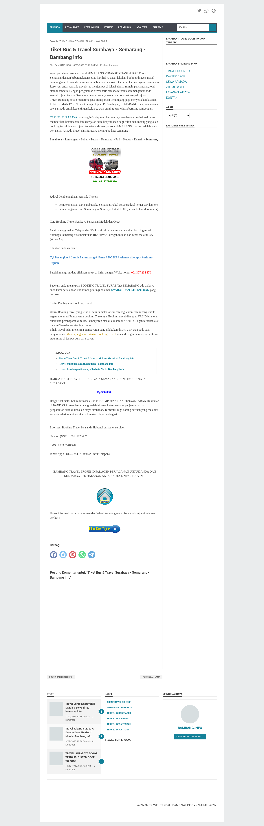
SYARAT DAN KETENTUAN (130, 290)
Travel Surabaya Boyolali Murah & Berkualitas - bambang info (80, 707)
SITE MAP (158, 27)
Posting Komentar (109, 65)
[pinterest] (72, 554)
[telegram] (91, 554)
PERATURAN (124, 27)
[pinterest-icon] (214, 11)
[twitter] (63, 554)
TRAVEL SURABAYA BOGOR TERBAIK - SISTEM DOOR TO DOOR (81, 757)
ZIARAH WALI (175, 87)
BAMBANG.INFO (190, 728)
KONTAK (108, 27)
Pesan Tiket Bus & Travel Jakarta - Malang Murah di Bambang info (96, 358)
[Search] (193, 27)
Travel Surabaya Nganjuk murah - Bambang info (86, 363)
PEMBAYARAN (91, 27)
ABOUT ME (141, 27)
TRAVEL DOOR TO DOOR (182, 71)
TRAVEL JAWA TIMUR (118, 729)
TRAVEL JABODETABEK (119, 713)
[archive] (178, 115)
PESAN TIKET (72, 27)
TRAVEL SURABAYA (63, 117)
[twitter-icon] (199, 11)
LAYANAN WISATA (178, 92)
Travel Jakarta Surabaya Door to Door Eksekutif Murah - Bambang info (79, 732)
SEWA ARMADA (176, 81)
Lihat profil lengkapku (189, 736)
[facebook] (53, 554)
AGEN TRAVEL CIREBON (119, 702)
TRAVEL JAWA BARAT (118, 718)
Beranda (55, 27)
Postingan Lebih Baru (60, 677)
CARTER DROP (175, 76)
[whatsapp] (82, 554)
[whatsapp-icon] (206, 11)
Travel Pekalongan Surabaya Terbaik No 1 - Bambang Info (91, 369)
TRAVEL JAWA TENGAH (119, 724)
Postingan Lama (151, 677)
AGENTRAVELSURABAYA (119, 707)
